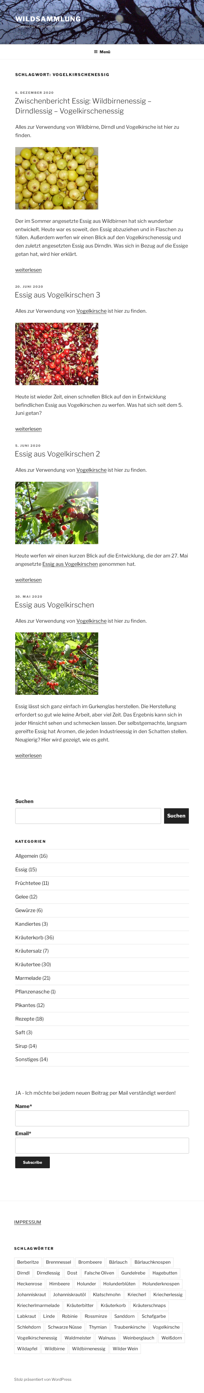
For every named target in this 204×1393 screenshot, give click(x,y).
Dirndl (23, 1273)
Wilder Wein (125, 1348)
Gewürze (25, 910)
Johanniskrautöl (69, 1294)
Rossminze (96, 1316)
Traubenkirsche (130, 1327)
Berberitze (28, 1262)
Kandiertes (28, 924)
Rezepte (24, 1019)
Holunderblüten (119, 1283)
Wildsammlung (48, 19)
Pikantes (25, 1005)
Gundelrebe (133, 1273)
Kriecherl (137, 1294)
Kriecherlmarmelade (38, 1305)
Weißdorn (171, 1338)
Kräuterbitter (80, 1305)
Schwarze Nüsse (65, 1327)
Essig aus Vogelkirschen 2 (57, 454)
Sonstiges (26, 1059)
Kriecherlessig (168, 1294)
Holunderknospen (161, 1283)
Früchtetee (28, 883)
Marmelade (28, 978)
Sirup (21, 1046)
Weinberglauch (138, 1338)
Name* (102, 1114)
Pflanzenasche (32, 992)
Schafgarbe (154, 1316)
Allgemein (26, 856)
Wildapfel (27, 1348)
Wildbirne (55, 1348)
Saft (20, 1032)
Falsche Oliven (99, 1273)
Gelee (21, 897)
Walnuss (107, 1338)
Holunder (86, 1283)
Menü (102, 51)
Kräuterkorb (29, 937)
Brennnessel (58, 1262)
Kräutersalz (28, 951)
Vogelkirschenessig (37, 1338)
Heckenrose (29, 1283)
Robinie (70, 1316)
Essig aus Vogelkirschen (70, 564)
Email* (102, 1142)
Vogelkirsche (91, 311)
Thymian (98, 1327)
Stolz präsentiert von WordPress (42, 1379)
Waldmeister (77, 1338)
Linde (49, 1316)
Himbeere (59, 1283)
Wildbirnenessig (88, 1348)
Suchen (24, 801)
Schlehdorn (29, 1327)
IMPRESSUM (27, 1222)
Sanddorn (124, 1316)
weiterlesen (28, 270)
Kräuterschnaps (149, 1305)
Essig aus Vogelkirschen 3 (57, 295)
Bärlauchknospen (153, 1262)
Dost (72, 1273)
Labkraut (26, 1316)
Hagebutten (165, 1273)
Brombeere (90, 1262)
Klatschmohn (106, 1294)
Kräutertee (27, 964)
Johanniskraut (31, 1294)
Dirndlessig (48, 1273)
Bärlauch (118, 1262)
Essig (21, 869)
